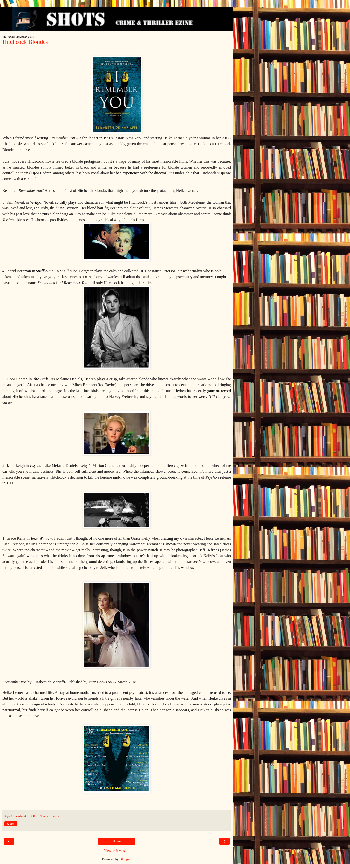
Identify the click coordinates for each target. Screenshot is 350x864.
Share (11, 824)
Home (117, 841)
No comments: (49, 816)
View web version (116, 851)
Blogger (125, 859)
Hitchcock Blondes (25, 41)
